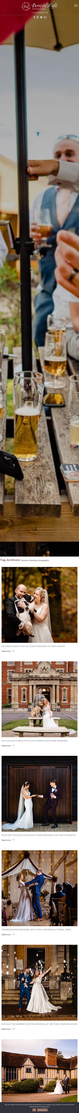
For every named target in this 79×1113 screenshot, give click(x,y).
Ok (34, 1110)
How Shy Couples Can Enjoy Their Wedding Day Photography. (39, 835)
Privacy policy (42, 1110)
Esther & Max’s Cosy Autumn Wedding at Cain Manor (33, 646)
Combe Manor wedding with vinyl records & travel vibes (36, 929)
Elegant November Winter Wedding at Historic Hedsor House (39, 1024)
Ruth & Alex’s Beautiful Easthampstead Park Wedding (35, 740)
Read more (6, 651)
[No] (76, 1108)
